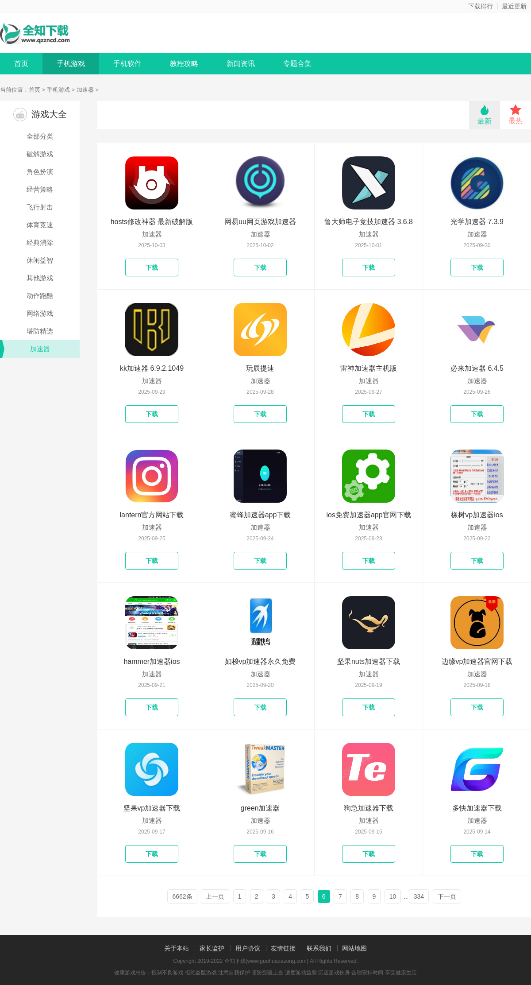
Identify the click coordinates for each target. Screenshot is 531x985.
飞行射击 (40, 207)
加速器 (85, 89)
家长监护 (212, 948)
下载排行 (480, 6)
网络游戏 (40, 313)
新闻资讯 (241, 63)
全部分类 (40, 136)
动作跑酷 (40, 295)
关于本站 (176, 948)
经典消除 (40, 242)
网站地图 (354, 948)
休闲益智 (40, 260)
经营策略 (40, 189)
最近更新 (514, 6)
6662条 (182, 896)
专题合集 (297, 63)
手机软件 (127, 63)
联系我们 (319, 948)
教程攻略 (184, 63)
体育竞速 (40, 225)
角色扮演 (40, 171)
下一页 (447, 896)
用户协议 (247, 948)
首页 (21, 63)
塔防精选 (40, 331)
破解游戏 (40, 154)
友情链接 (283, 948)
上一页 (215, 896)
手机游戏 (71, 63)
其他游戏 (40, 278)
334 (419, 896)
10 (392, 896)
